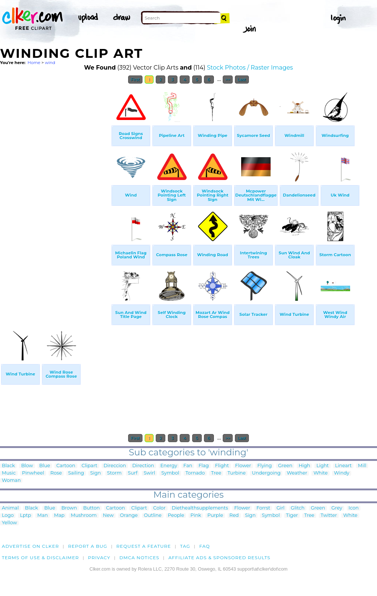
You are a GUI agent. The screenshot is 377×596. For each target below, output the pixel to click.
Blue (44, 465)
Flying (264, 465)
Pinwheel (33, 473)
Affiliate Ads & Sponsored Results (219, 557)
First (135, 79)
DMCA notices (139, 557)
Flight (222, 465)
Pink (195, 515)
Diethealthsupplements (200, 508)
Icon (354, 508)
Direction (143, 465)
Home (34, 62)
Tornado (195, 473)
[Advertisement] (55, 198)
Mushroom (83, 515)
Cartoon (65, 465)
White (320, 473)
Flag (203, 465)
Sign (95, 473)
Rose (56, 473)
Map (59, 515)
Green (285, 465)
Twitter (329, 515)
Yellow (9, 523)
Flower (243, 465)
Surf (132, 473)
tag (185, 546)
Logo (8, 515)
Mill (362, 465)
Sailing (76, 473)
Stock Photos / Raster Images (250, 67)
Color (159, 508)
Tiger (292, 515)
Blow (27, 465)
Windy (341, 473)
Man (42, 515)
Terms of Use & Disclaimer (40, 557)
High (304, 465)
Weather (297, 473)
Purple (215, 515)
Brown (69, 508)
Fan (187, 465)
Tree (216, 473)
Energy (169, 465)
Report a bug (88, 546)
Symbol (170, 473)
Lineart (343, 465)
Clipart (90, 465)
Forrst (263, 508)
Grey (336, 508)
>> (227, 79)
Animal (10, 508)
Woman (11, 480)
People (176, 515)
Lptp (25, 515)
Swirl (149, 473)
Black (8, 465)
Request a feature (143, 546)
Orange (129, 515)
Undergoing (266, 473)
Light (322, 465)
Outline (153, 515)
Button (91, 508)
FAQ (204, 546)
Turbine (237, 473)
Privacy (99, 557)
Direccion (114, 465)
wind (50, 62)
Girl (280, 508)
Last (241, 79)
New (108, 515)
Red (234, 515)
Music (9, 473)
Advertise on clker (30, 546)
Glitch (297, 508)
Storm (114, 473)
